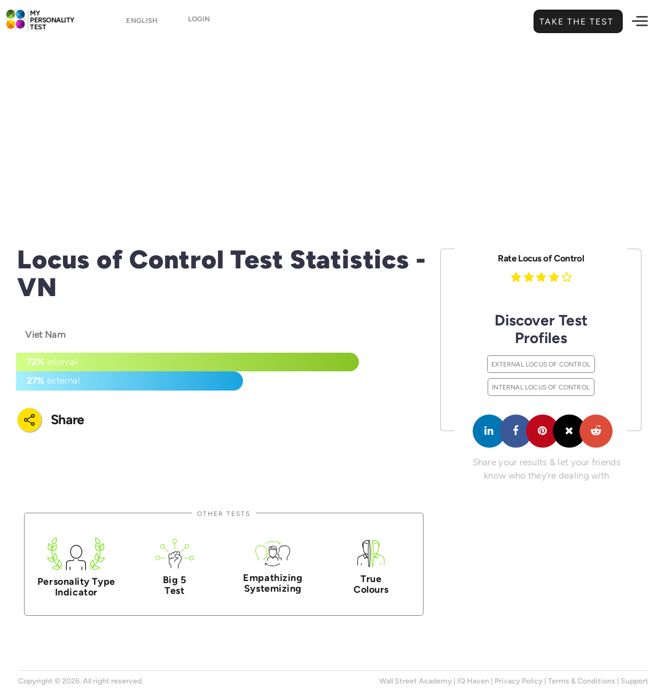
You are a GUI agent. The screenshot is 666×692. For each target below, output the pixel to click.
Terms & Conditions (581, 681)
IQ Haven (473, 681)
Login (199, 22)
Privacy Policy (519, 681)
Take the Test (575, 21)
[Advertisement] (333, 125)
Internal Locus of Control (541, 387)
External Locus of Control (540, 364)
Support (634, 681)
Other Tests (223, 514)
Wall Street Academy (415, 681)
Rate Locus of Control (541, 258)
